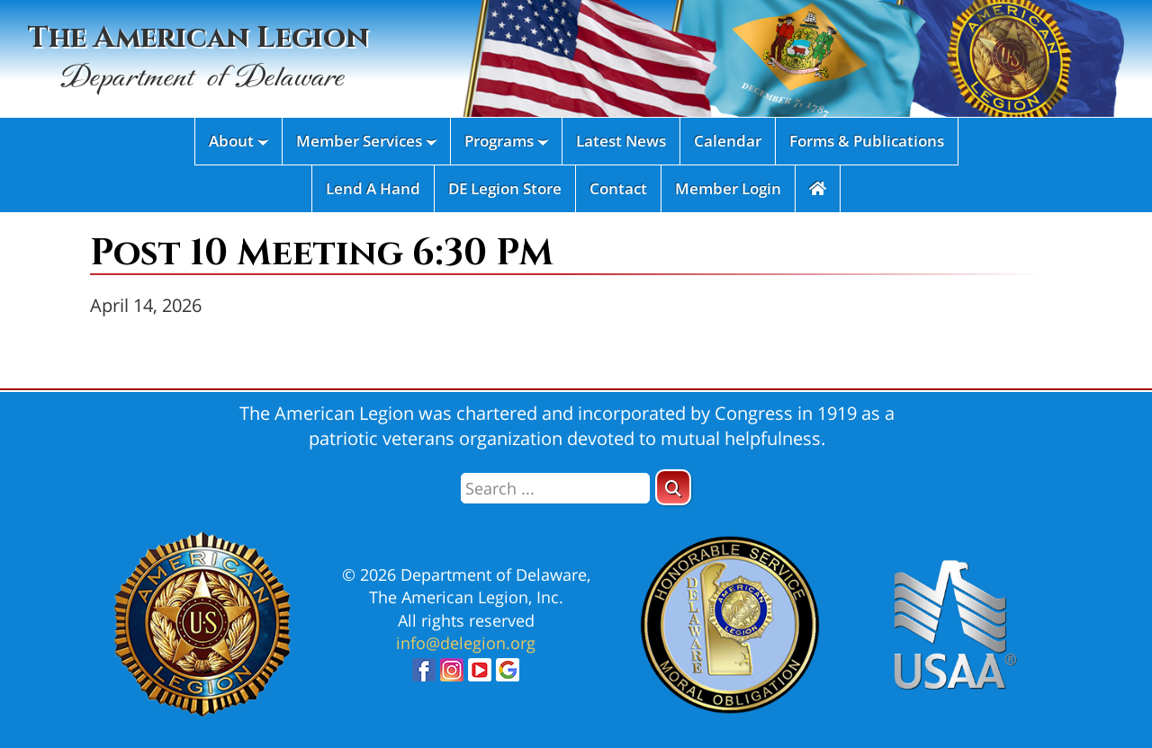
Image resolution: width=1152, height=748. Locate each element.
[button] (673, 487)
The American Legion (198, 59)
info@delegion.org (466, 643)
